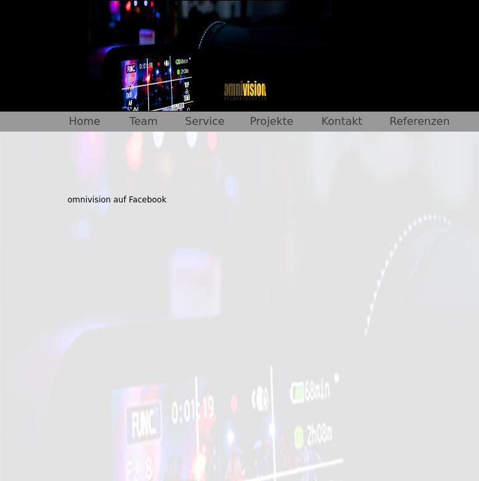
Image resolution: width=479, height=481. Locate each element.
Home (84, 121)
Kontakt (341, 121)
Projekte (271, 121)
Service (204, 121)
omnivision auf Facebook (116, 199)
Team (144, 121)
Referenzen (419, 121)
